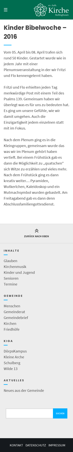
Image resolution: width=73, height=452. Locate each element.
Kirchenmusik (15, 266)
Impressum (56, 445)
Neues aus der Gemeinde (24, 390)
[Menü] (10, 9)
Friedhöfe (11, 329)
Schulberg (12, 362)
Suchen (60, 413)
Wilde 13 (11, 368)
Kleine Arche (14, 356)
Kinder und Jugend (19, 272)
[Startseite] (51, 10)
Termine (10, 284)
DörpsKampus (15, 351)
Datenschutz (36, 445)
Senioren (11, 278)
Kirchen (10, 323)
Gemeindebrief (16, 317)
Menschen (12, 305)
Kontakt (16, 445)
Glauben (10, 260)
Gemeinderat (14, 311)
